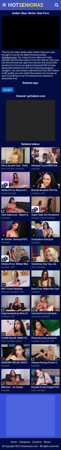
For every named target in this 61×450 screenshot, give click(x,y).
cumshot (36, 316)
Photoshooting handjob (44, 338)
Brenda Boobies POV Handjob (45, 190)
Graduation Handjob (42, 239)
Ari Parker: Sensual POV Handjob (15, 239)
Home (14, 442)
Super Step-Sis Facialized (45, 214)
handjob (7, 89)
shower (11, 168)
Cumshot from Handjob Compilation (45, 313)
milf (43, 193)
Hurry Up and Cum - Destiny (15, 165)
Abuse (47, 442)
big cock (45, 341)
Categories (24, 442)
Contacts (37, 442)
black (19, 341)
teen (3, 168)
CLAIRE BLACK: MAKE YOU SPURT (15, 338)
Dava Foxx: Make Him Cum (45, 288)
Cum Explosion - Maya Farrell (15, 214)
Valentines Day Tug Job (43, 264)
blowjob (35, 218)
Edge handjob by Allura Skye (15, 313)
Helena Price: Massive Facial (15, 190)
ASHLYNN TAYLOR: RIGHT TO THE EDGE (15, 362)
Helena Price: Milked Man (14, 264)
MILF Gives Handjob (11, 288)
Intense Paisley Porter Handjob (45, 362)
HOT (16, 5)
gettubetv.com (36, 96)
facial (4, 193)
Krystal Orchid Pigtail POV (45, 387)
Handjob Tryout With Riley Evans (45, 165)
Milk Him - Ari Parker (12, 387)
